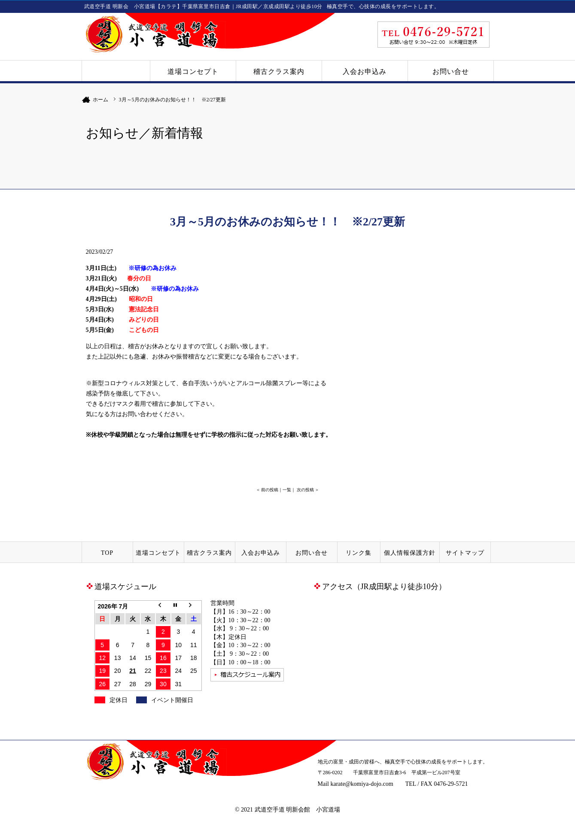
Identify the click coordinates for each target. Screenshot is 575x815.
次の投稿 (305, 489)
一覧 (287, 489)
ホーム (100, 100)
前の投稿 (269, 489)
